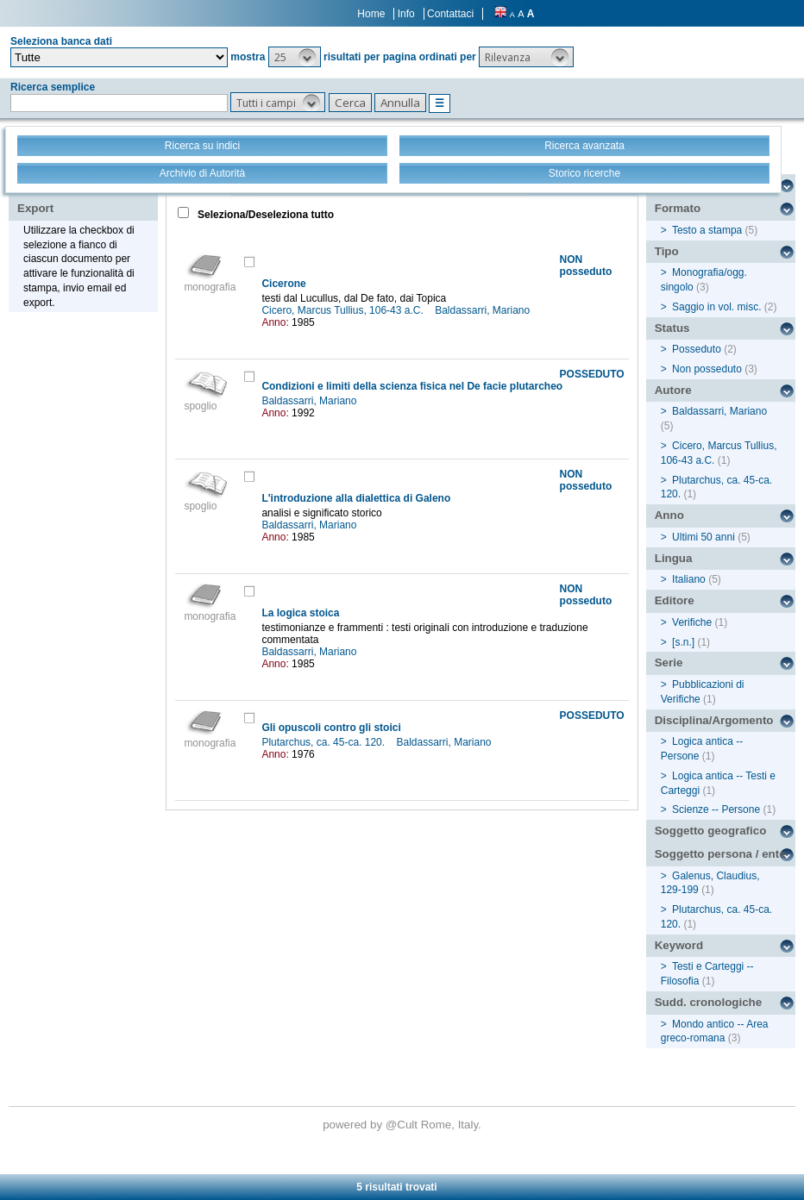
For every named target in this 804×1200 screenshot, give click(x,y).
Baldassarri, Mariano (483, 310)
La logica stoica (300, 613)
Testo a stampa (707, 230)
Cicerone (283, 284)
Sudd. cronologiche (708, 1002)
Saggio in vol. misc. (716, 307)
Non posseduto (707, 369)
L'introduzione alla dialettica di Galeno (355, 498)
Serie (669, 662)
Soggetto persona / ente (720, 853)
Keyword (679, 945)
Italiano (689, 579)
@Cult (403, 1124)
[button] (294, 57)
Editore (674, 600)
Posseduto (696, 349)
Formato (677, 208)
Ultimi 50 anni (703, 537)
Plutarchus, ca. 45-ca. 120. (324, 742)
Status (672, 328)
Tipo (667, 251)
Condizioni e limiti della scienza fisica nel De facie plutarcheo (411, 386)
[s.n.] (683, 642)
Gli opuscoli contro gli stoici (330, 728)
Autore (673, 390)
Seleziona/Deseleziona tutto (264, 215)
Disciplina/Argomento (714, 720)
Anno (669, 515)
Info (406, 14)
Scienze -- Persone (716, 809)
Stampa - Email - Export (72, 196)
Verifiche (692, 622)
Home (371, 14)
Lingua (674, 558)
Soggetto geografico (711, 830)
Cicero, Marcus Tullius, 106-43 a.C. (343, 310)
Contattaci (450, 14)
